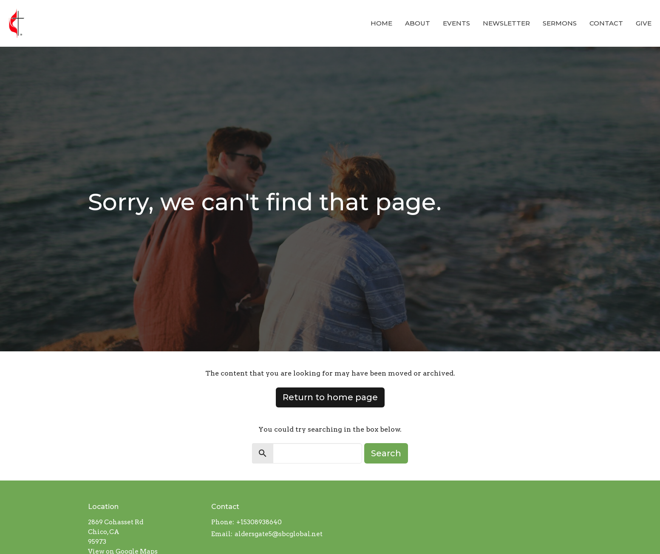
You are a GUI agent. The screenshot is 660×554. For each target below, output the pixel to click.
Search (386, 453)
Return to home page (330, 397)
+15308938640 (259, 522)
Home (381, 23)
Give (644, 23)
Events (456, 23)
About (417, 23)
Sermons (560, 23)
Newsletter (506, 23)
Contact (606, 23)
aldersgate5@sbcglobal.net (279, 534)
